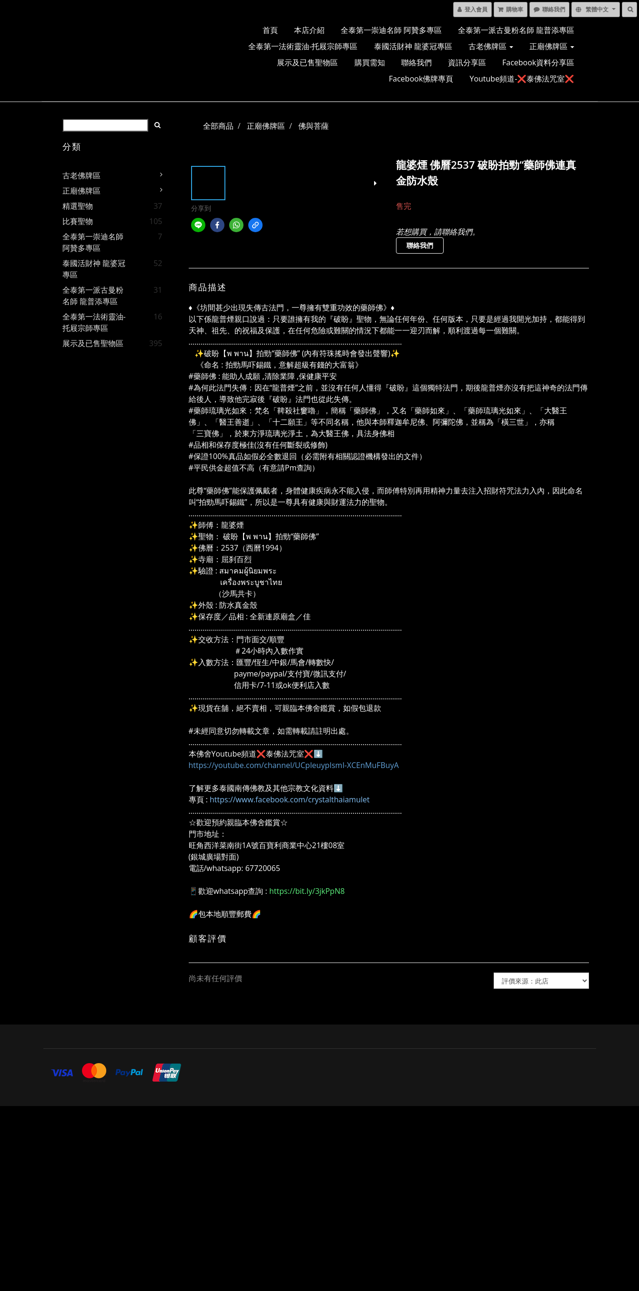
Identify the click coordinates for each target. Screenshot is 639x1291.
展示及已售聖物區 (307, 62)
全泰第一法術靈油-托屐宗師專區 (302, 46)
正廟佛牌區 (551, 46)
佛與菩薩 (313, 126)
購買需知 (370, 62)
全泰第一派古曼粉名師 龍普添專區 (516, 30)
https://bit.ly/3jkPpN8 (307, 891)
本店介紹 (309, 30)
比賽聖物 (77, 221)
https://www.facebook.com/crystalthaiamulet (290, 799)
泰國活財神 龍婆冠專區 (413, 46)
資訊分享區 (467, 62)
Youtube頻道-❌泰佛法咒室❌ (521, 78)
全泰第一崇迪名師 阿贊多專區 (391, 30)
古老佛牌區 (490, 46)
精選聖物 (77, 206)
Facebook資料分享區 (538, 62)
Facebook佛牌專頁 (421, 78)
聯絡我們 (416, 62)
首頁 (270, 30)
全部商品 (218, 126)
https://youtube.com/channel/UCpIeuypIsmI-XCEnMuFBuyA (294, 765)
